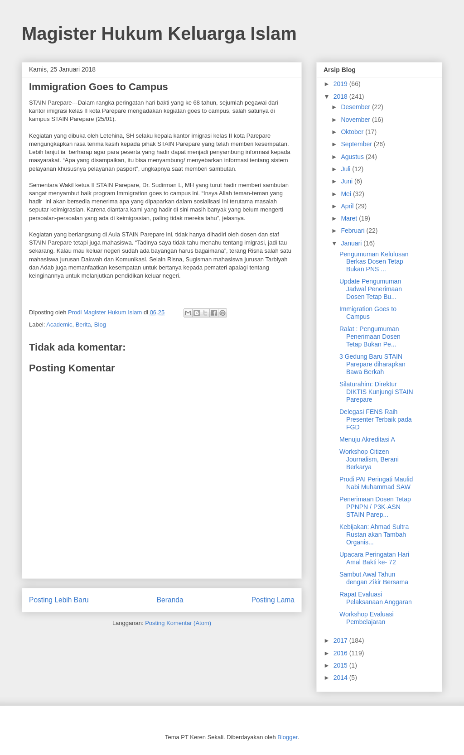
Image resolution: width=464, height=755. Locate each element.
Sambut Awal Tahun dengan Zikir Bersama (373, 578)
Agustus (353, 156)
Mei (347, 193)
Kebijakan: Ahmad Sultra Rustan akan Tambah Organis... (374, 534)
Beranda (170, 600)
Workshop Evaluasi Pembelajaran (366, 618)
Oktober (353, 131)
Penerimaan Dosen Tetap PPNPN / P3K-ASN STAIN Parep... (375, 506)
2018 (341, 96)
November (356, 119)
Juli (346, 169)
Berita (83, 324)
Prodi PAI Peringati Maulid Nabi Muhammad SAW (376, 483)
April (348, 206)
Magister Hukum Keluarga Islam (159, 33)
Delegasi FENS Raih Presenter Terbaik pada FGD (375, 419)
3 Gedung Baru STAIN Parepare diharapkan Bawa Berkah (372, 364)
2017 (341, 640)
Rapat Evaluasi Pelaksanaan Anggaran (375, 598)
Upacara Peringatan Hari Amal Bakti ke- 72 (374, 558)
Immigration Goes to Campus (367, 312)
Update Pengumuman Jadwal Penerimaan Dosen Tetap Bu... (370, 289)
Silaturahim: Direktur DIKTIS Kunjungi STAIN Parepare (376, 391)
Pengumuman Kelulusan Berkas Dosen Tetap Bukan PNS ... (374, 261)
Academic (59, 324)
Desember (356, 107)
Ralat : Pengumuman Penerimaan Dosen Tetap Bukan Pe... (370, 336)
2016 (341, 653)
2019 (341, 83)
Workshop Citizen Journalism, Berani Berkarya (369, 459)
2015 (341, 665)
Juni (347, 181)
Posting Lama (273, 600)
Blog (100, 324)
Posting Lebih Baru (59, 600)
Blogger (287, 737)
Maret (350, 218)
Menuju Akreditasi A (367, 439)
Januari (352, 243)
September (357, 144)
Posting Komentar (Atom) (178, 623)
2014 (341, 677)
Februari (353, 230)
